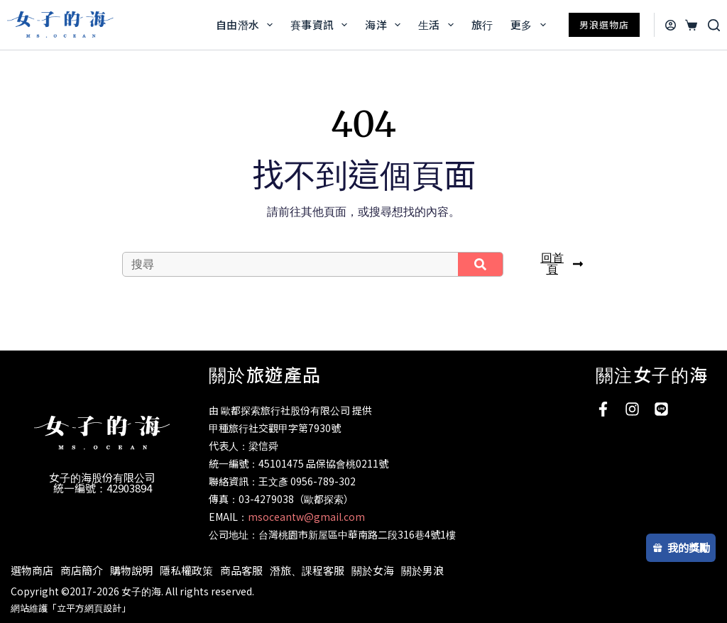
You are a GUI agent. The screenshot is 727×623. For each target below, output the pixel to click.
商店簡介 (81, 570)
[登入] (670, 25)
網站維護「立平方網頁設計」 (71, 607)
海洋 (385, 24)
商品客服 (241, 570)
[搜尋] (714, 25)
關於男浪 (422, 570)
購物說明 (131, 570)
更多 (531, 24)
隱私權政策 (186, 570)
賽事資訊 (321, 24)
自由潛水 (247, 24)
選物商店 (32, 570)
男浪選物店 (604, 24)
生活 (438, 24)
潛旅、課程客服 (307, 570)
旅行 (482, 24)
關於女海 (372, 570)
